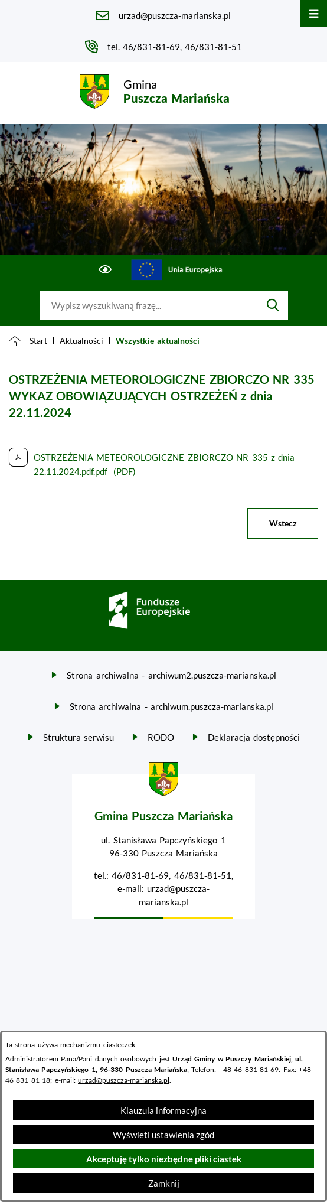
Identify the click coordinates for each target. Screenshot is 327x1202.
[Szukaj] (273, 305)
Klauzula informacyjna (163, 1110)
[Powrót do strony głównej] (28, 341)
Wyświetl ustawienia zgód (163, 1134)
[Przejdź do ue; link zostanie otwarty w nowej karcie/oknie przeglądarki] (177, 270)
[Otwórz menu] (313, 13)
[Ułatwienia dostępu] (105, 270)
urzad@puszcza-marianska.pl (123, 1080)
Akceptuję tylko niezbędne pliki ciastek (163, 1159)
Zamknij (163, 1183)
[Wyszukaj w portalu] (149, 305)
